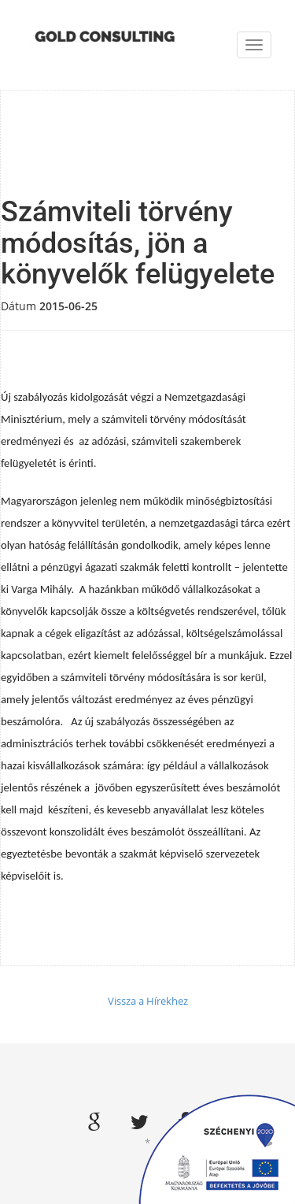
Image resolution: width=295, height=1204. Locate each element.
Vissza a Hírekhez (148, 1001)
